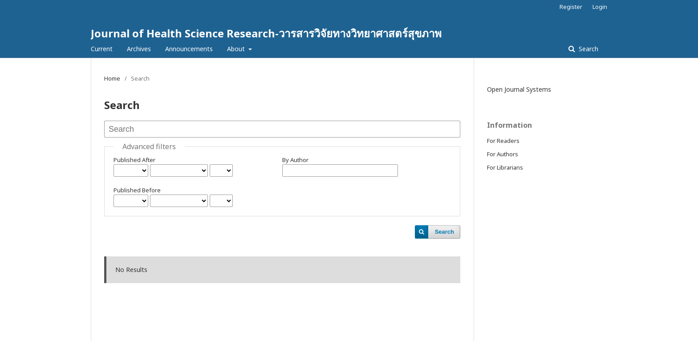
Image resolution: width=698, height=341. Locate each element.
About (237, 49)
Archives (139, 49)
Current (102, 49)
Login (599, 7)
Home (112, 78)
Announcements (189, 49)
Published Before (137, 190)
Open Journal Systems (519, 89)
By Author (295, 160)
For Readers (503, 141)
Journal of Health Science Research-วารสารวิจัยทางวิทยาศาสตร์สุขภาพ (266, 33)
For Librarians (505, 167)
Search (587, 49)
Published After (134, 160)
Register (571, 7)
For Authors (502, 154)
